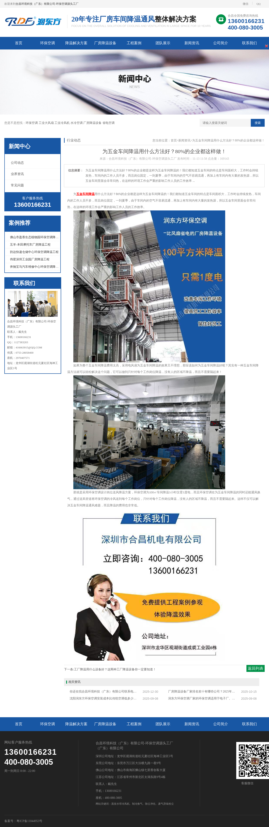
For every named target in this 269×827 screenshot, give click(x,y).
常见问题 (17, 185)
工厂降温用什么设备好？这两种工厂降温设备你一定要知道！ (115, 669)
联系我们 (249, 43)
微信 (245, 3)
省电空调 (108, 123)
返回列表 (255, 668)
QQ (257, 3)
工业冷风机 (62, 123)
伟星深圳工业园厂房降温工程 (29, 259)
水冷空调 (77, 123)
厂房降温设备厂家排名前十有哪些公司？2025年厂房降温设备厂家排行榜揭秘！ (203, 691)
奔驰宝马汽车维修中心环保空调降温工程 (37, 266)
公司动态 (17, 162)
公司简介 (220, 43)
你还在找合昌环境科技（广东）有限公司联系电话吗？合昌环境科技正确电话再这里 (104, 691)
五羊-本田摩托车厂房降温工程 (30, 244)
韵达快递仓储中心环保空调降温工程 (34, 252)
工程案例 (134, 43)
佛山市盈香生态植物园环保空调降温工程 (37, 237)
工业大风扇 (47, 123)
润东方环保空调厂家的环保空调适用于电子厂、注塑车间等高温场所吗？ (203, 698)
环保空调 (47, 43)
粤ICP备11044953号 (29, 821)
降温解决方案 (76, 43)
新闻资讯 (191, 43)
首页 (18, 43)
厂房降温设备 (105, 43)
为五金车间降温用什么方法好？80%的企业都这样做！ (228, 140)
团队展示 (163, 43)
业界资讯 (17, 174)
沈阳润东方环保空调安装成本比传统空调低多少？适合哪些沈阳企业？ (104, 698)
